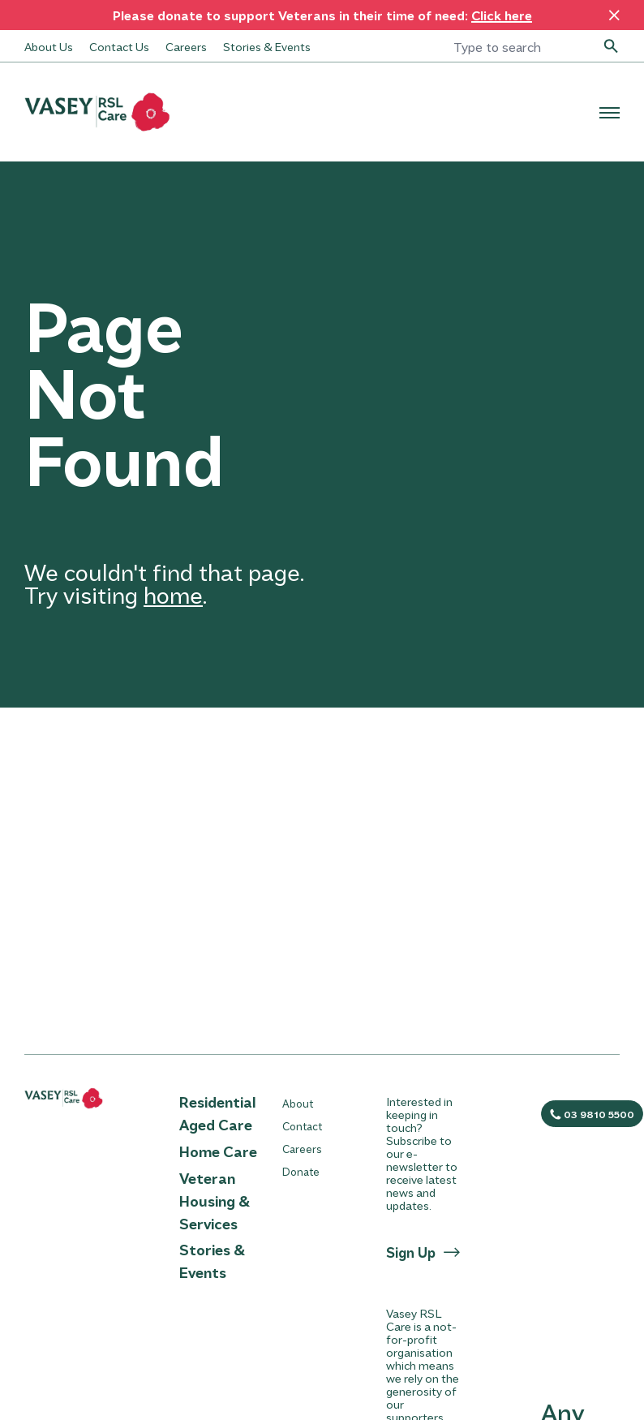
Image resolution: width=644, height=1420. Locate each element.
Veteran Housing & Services (214, 1200)
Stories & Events (267, 46)
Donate (301, 1171)
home (173, 594)
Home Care (218, 1151)
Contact (302, 1126)
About (297, 1103)
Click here (501, 15)
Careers (186, 46)
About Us (48, 46)
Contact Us (119, 46)
